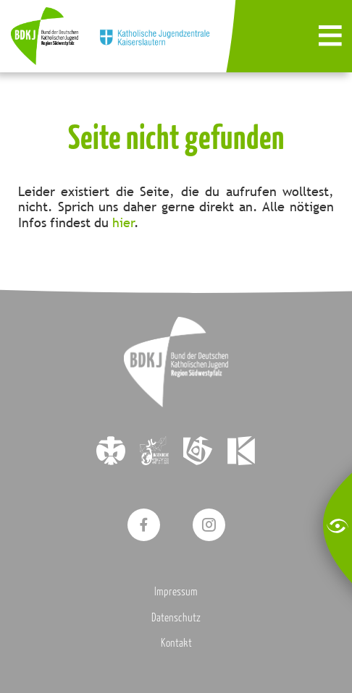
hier (123, 222)
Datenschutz (176, 617)
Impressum (176, 591)
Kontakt (176, 642)
